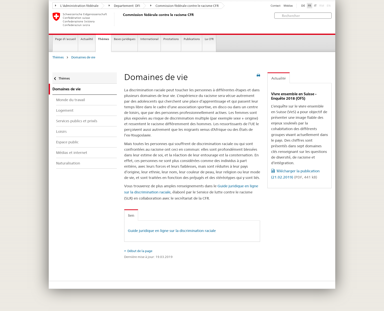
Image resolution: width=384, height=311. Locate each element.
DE (303, 5)
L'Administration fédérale (76, 6)
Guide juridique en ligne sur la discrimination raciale (172, 230)
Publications (192, 39)
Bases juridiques (124, 39)
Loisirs (61, 131)
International (149, 39)
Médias (288, 5)
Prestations (171, 39)
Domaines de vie (83, 57)
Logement (64, 110)
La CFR (209, 39)
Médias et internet (71, 152)
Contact (275, 5)
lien (131, 215)
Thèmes (103, 39)
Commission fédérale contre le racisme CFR (184, 6)
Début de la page (139, 251)
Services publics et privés (76, 121)
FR (309, 5)
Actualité (87, 39)
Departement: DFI (124, 6)
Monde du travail (70, 99)
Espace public (67, 142)
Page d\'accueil (65, 39)
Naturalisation (68, 163)
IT (315, 5)
